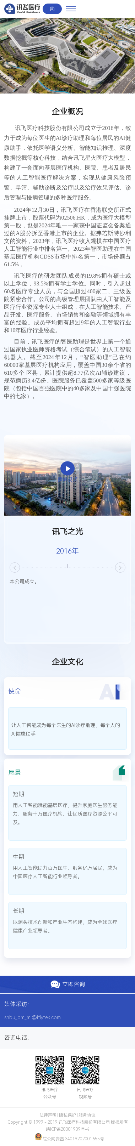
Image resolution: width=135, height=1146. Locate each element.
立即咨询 (67, 984)
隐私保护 (67, 1115)
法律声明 (47, 1115)
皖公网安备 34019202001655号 (69, 1138)
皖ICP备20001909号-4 (68, 1129)
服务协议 (87, 1115)
